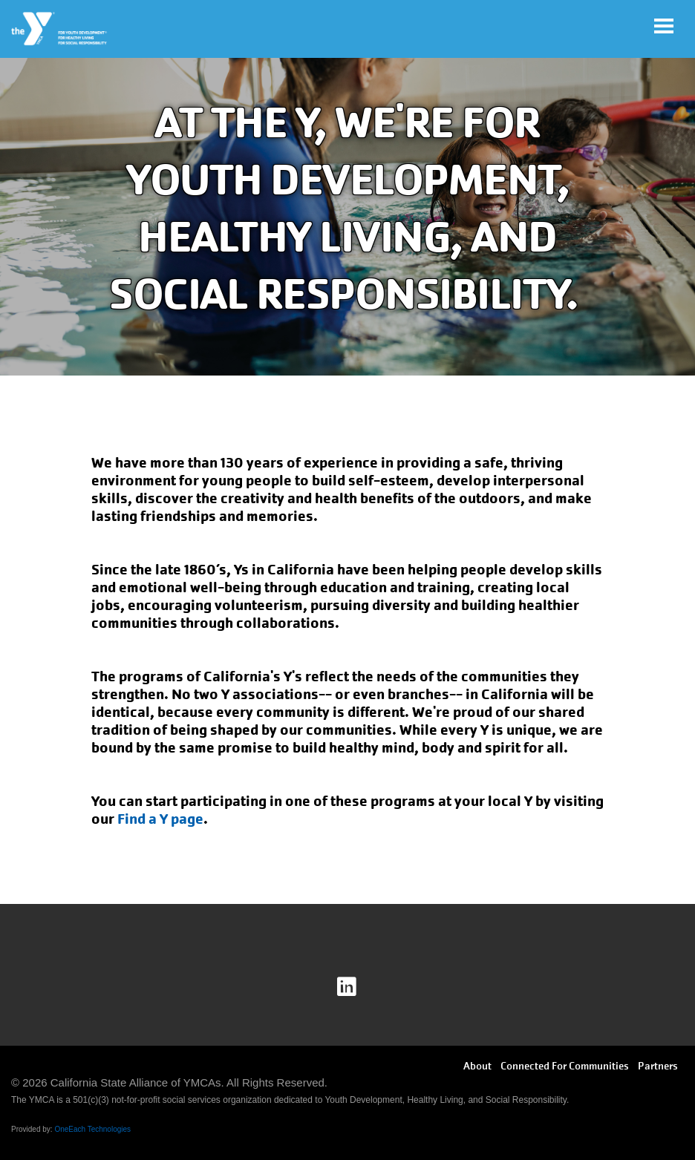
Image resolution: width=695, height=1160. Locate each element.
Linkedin (357, 987)
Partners (658, 1065)
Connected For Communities (564, 1065)
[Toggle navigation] (664, 26)
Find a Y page (160, 819)
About (477, 1065)
